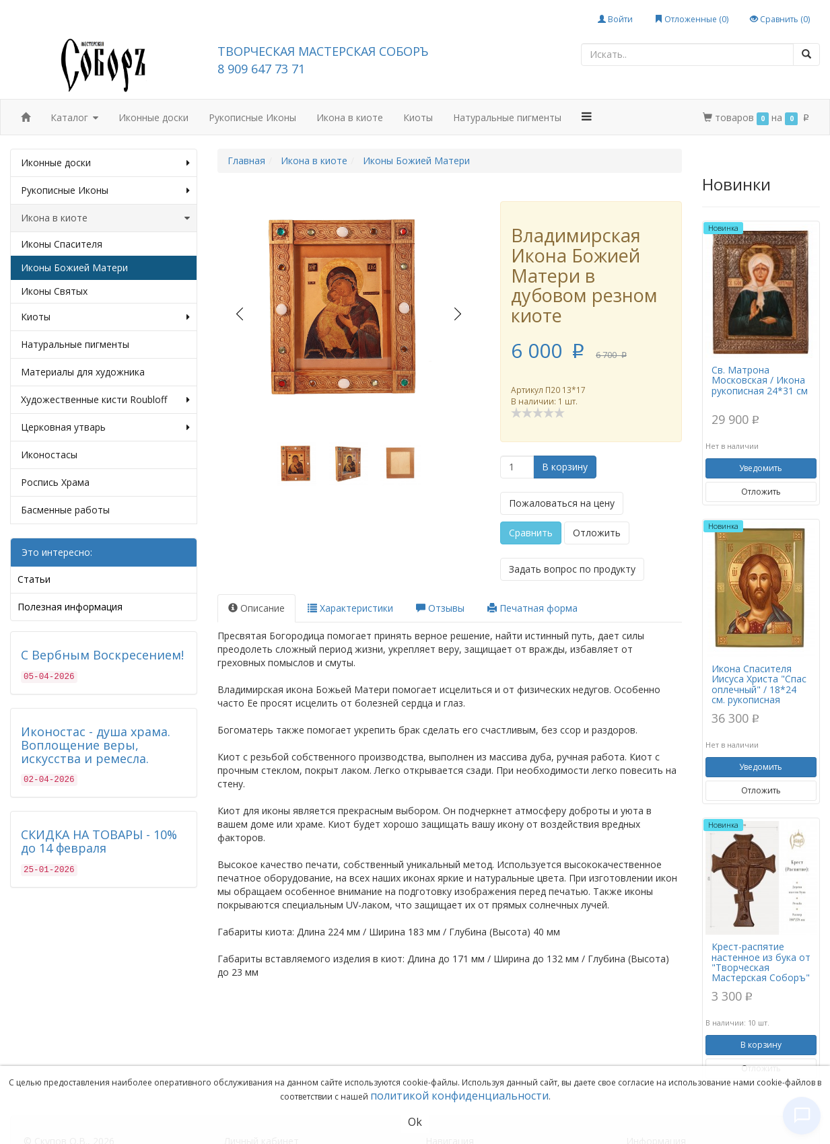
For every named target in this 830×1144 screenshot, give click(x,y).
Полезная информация (70, 606)
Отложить (597, 532)
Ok (415, 1121)
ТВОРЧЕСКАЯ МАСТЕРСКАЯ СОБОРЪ (322, 51)
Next (458, 314)
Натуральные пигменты (507, 117)
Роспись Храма (55, 482)
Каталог (74, 118)
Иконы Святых (54, 291)
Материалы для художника (83, 371)
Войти (615, 19)
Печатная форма (532, 608)
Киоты (418, 117)
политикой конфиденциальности (459, 1095)
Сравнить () (780, 19)
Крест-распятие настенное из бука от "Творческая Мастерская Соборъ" (761, 962)
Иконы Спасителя (61, 244)
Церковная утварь (105, 427)
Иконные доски (153, 117)
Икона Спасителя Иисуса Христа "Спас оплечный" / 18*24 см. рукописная (759, 684)
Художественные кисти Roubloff (105, 399)
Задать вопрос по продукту (572, 569)
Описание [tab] (256, 608)
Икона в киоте (349, 117)
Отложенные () (691, 19)
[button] (587, 116)
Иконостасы (49, 454)
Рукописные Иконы (252, 117)
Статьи (34, 579)
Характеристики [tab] (350, 608)
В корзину (565, 466)
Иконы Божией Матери (74, 267)
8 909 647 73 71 (261, 69)
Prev (239, 314)
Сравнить (531, 532)
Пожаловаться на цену (562, 503)
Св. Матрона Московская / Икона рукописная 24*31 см (760, 380)
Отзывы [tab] (440, 608)
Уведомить (760, 468)
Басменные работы (65, 509)
